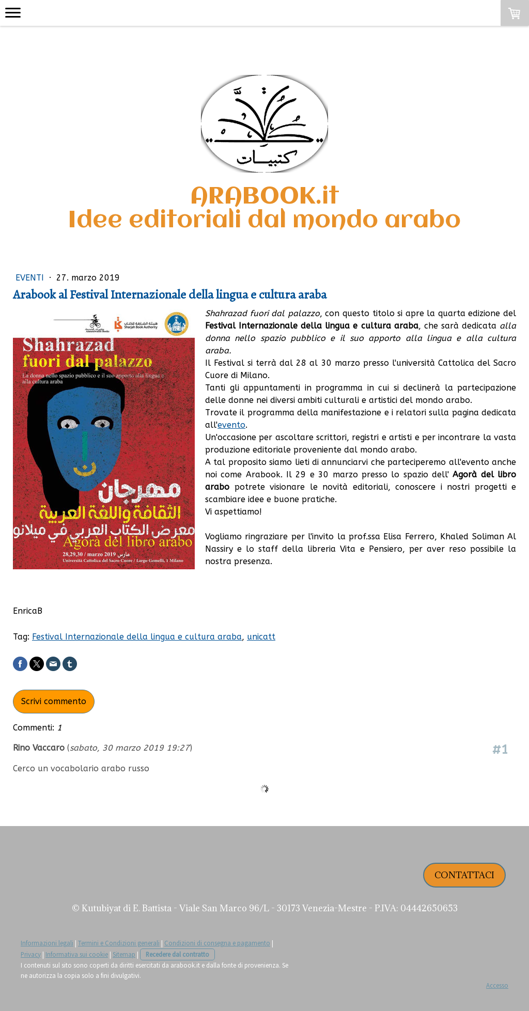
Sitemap (124, 954)
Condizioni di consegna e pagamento (217, 943)
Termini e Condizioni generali (119, 943)
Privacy (31, 954)
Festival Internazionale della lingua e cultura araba (137, 637)
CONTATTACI (464, 875)
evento (231, 425)
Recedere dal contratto (177, 954)
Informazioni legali (47, 943)
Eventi (30, 278)
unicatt (261, 637)
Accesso (497, 985)
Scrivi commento (53, 701)
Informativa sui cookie (76, 954)
